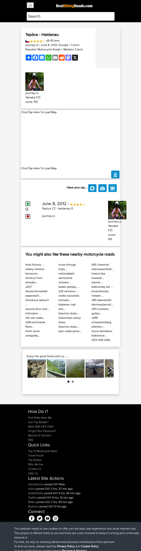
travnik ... (97, 282)
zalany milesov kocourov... (34, 271)
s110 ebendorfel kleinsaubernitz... (102, 302)
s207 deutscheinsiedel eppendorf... (36, 291)
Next (108, 368)
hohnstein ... (33, 313)
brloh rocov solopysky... (32, 333)
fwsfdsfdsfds (36, 493)
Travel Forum (36, 455)
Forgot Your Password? (42, 431)
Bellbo (32, 502)
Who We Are (35, 464)
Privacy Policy (77, 537)
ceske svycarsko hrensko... (68, 297)
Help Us (33, 473)
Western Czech (73, 49)
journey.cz (32, 45)
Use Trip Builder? (38, 422)
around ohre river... (37, 309)
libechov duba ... (69, 313)
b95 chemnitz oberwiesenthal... (103, 266)
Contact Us (34, 469)
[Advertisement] (70, 140)
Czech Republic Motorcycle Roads (52, 47)
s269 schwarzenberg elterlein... (101, 322)
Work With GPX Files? (41, 426)
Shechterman (36, 484)
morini (32, 489)
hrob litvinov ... (34, 264)
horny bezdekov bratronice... (102, 333)
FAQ (30, 440)
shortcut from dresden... (33, 280)
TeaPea (33, 497)
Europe (63, 45)
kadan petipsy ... (68, 287)
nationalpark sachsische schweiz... (66, 277)
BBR (55, 484)
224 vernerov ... (68, 291)
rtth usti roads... (35, 318)
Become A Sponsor (39, 435)
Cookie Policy (96, 537)
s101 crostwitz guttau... (100, 311)
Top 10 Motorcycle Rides (42, 451)
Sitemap (62, 537)
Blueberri (34, 506)
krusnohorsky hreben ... (100, 293)
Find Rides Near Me (40, 418)
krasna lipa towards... (98, 275)
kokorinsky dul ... (102, 287)
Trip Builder (35, 460)
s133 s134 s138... (102, 340)
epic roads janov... (69, 331)
